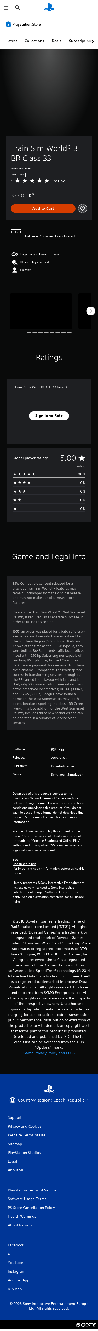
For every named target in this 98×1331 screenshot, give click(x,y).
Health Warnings (24, 864)
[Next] (90, 311)
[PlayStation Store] (24, 24)
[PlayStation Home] (49, 8)
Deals (56, 40)
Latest (12, 40)
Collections (34, 40)
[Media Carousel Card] (41, 311)
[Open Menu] (6, 8)
